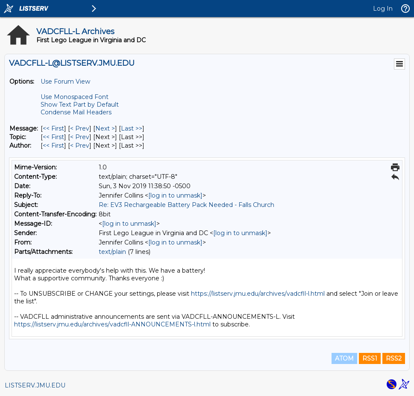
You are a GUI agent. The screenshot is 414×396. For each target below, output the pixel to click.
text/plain (112, 252)
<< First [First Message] (53, 128)
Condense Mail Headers (76, 112)
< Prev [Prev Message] (79, 128)
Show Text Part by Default (80, 104)
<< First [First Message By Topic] (53, 137)
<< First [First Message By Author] (53, 145)
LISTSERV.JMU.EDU (35, 385)
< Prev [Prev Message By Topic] (79, 137)
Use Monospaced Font (75, 97)
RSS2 (394, 358)
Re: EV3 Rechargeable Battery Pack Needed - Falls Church (186, 205)
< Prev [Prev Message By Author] (79, 145)
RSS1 (369, 358)
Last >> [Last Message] (131, 128)
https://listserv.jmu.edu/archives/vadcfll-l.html (258, 293)
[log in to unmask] (175, 195)
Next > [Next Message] (105, 128)
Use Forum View (65, 81)
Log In (383, 8)
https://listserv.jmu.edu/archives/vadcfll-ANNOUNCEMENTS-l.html (112, 324)
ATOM (344, 358)
